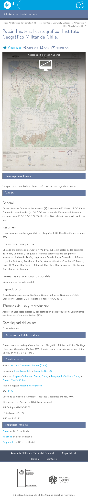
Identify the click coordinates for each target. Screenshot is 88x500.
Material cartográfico (31, 385)
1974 (10, 391)
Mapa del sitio (69, 453)
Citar (45, 47)
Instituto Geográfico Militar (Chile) (28, 365)
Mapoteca (79, 22)
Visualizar (14, 47)
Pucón (5, 431)
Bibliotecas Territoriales (21, 22)
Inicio (5, 22)
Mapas (16, 376)
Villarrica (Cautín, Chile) (35, 376)
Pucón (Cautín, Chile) (14, 380)
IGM (65, 26)
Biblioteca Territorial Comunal (47, 22)
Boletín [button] (35, 458)
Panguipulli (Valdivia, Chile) (65, 376)
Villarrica (7, 436)
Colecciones (68, 22)
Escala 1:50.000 (76, 26)
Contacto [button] (52, 458)
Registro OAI (61, 47)
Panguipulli (8, 442)
